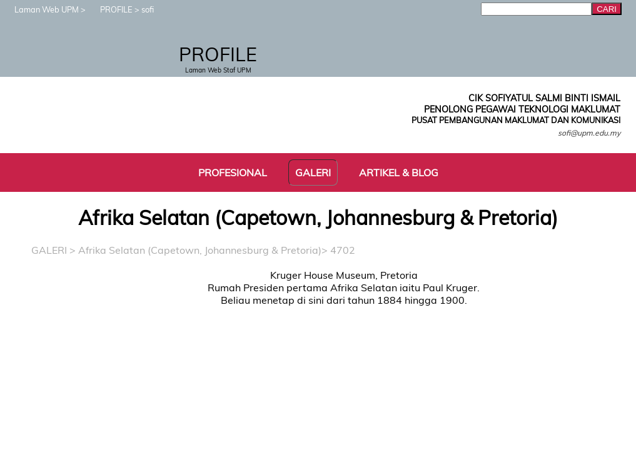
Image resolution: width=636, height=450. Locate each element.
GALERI (49, 250)
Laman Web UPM (40, 9)
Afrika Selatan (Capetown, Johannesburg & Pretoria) (199, 250)
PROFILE (110, 9)
